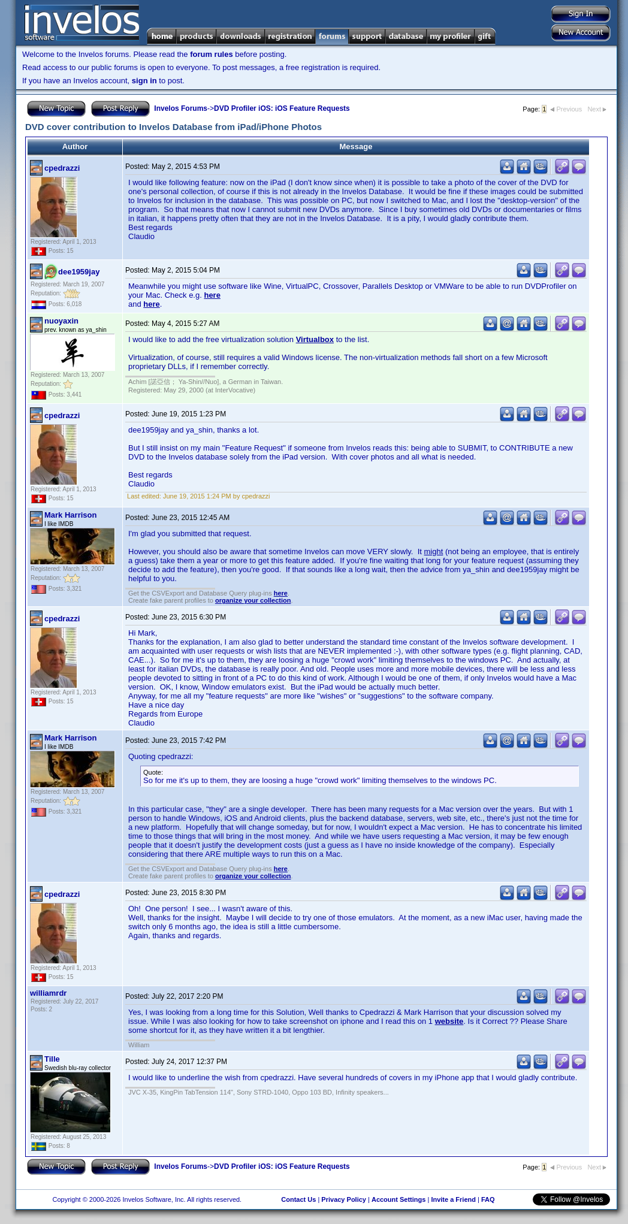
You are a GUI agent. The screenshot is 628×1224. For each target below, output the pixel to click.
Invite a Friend (453, 1199)
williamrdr (48, 993)
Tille (52, 1058)
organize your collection (253, 600)
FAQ (488, 1199)
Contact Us (298, 1199)
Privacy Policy (343, 1199)
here (212, 295)
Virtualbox (315, 339)
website (449, 1021)
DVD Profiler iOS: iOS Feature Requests (282, 108)
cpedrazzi (62, 168)
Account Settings (398, 1199)
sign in (144, 80)
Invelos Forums (180, 108)
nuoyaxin (61, 320)
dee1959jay (78, 271)
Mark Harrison (70, 514)
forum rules (211, 54)
